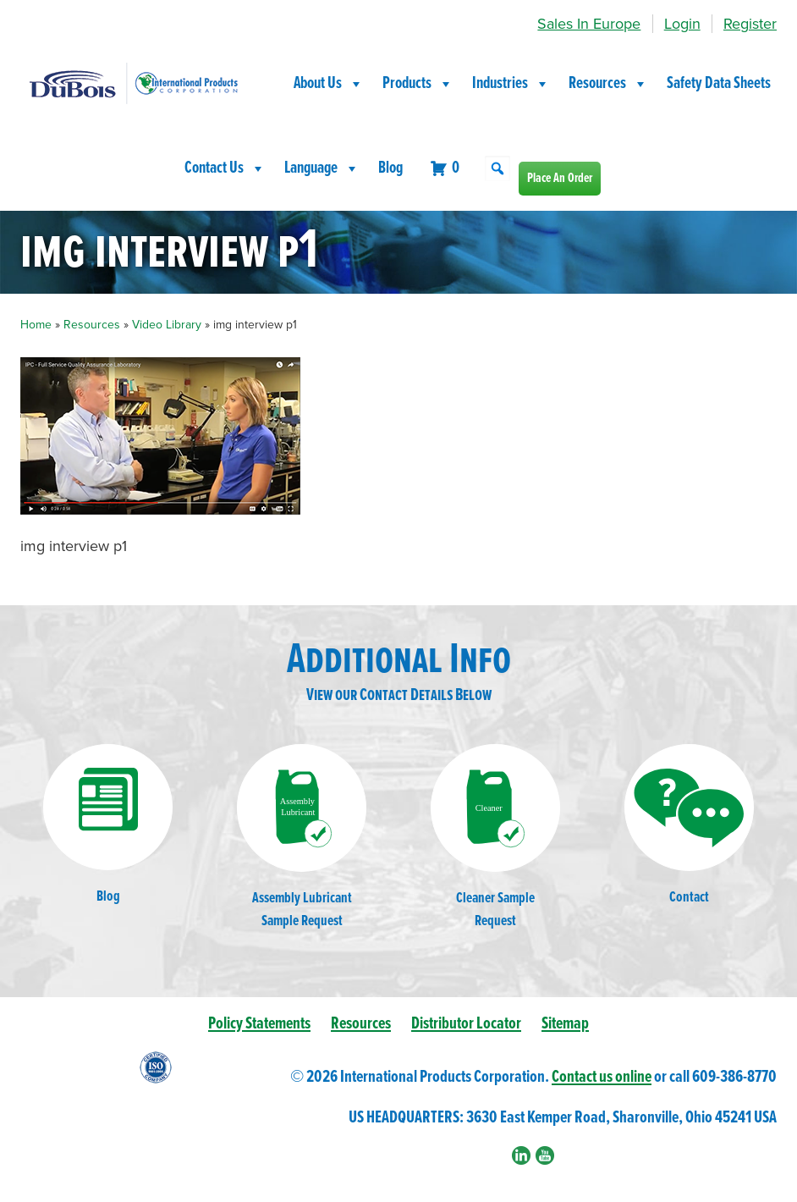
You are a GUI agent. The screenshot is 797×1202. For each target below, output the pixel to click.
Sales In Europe (588, 23)
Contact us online (601, 1077)
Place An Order (559, 178)
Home (36, 324)
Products (417, 83)
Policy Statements (259, 1023)
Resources (608, 83)
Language (322, 168)
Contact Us (225, 168)
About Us (329, 83)
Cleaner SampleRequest (495, 837)
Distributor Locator (466, 1023)
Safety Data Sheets (719, 84)
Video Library (166, 324)
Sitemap (565, 1023)
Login (682, 23)
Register (750, 23)
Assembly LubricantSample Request (301, 837)
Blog (390, 168)
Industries (511, 83)
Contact (689, 825)
